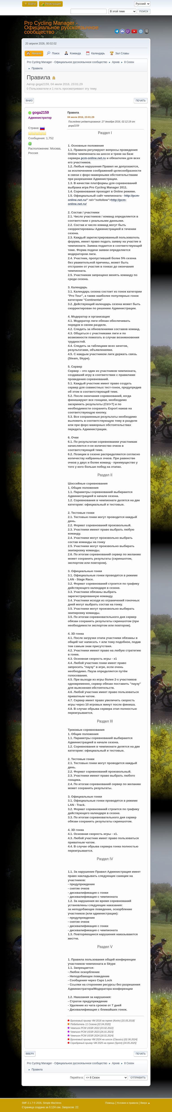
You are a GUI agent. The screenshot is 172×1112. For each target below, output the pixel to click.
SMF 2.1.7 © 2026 (32, 1102)
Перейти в (76, 1077)
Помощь (110, 1102)
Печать (141, 100)
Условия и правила (127, 1102)
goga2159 (40, 112)
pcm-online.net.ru (93, 158)
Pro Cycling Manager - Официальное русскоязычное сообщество (61, 27)
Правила (73, 112)
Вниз (29, 100)
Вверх (30, 1053)
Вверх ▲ (145, 1102)
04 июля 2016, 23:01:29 (80, 117)
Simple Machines (52, 1102)
